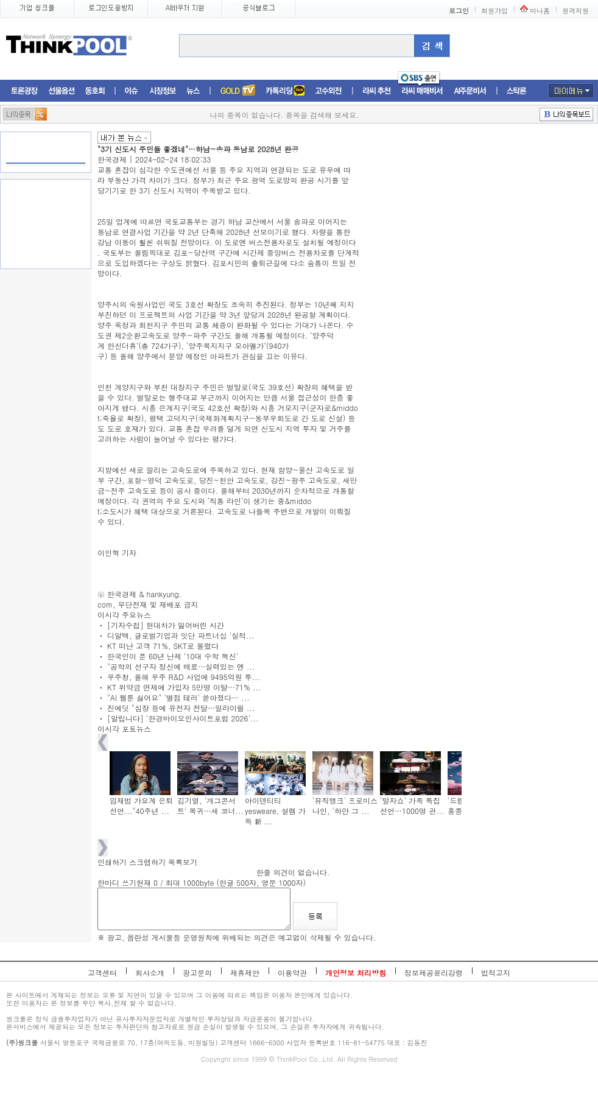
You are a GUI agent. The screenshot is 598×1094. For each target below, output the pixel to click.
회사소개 (149, 972)
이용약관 (292, 972)
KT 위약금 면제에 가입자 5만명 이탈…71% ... (184, 687)
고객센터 (102, 972)
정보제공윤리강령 (433, 972)
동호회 (95, 91)
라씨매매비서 (422, 91)
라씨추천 (377, 91)
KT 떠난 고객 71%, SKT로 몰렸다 (163, 645)
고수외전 (329, 91)
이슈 (131, 91)
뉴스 (193, 91)
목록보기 (182, 862)
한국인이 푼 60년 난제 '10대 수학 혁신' (172, 656)
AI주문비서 (470, 91)
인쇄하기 (112, 862)
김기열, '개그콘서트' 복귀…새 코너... (210, 805)
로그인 (459, 10)
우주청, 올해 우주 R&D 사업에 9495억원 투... (183, 676)
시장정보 (163, 91)
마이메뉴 (571, 90)
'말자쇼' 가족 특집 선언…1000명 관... (412, 805)
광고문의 (197, 972)
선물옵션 (61, 91)
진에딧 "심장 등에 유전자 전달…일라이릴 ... (181, 708)
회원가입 (494, 10)
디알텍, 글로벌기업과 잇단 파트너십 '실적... (181, 635)
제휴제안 (244, 972)
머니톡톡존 (285, 91)
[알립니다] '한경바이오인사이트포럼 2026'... (182, 718)
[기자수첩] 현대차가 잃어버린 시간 (165, 625)
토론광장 (24, 91)
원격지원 (575, 10)
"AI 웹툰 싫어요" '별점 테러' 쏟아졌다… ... (178, 697)
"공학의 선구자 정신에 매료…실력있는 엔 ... (181, 666)
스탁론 (516, 91)
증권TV (237, 91)
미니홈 (540, 10)
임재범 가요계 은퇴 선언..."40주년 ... (141, 805)
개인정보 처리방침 (355, 972)
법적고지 (495, 972)
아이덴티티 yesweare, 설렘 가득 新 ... (275, 810)
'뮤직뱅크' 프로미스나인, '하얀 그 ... (345, 805)
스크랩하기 (147, 862)
